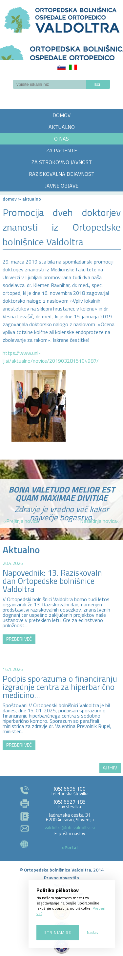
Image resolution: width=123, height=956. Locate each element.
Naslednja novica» (100, 521)
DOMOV (61, 115)
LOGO (61, 50)
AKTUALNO (62, 127)
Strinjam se (57, 932)
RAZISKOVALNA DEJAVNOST (61, 174)
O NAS (61, 139)
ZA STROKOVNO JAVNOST (61, 162)
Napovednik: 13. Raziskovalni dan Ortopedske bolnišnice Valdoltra (53, 581)
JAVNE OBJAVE (61, 186)
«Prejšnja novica (21, 521)
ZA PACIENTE (61, 150)
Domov (10, 198)
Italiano (73, 67)
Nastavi (93, 932)
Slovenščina (61, 67)
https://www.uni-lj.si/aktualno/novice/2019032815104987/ (51, 357)
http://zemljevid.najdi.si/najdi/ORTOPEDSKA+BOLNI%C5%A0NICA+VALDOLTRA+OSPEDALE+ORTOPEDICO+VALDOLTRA (61, 696)
